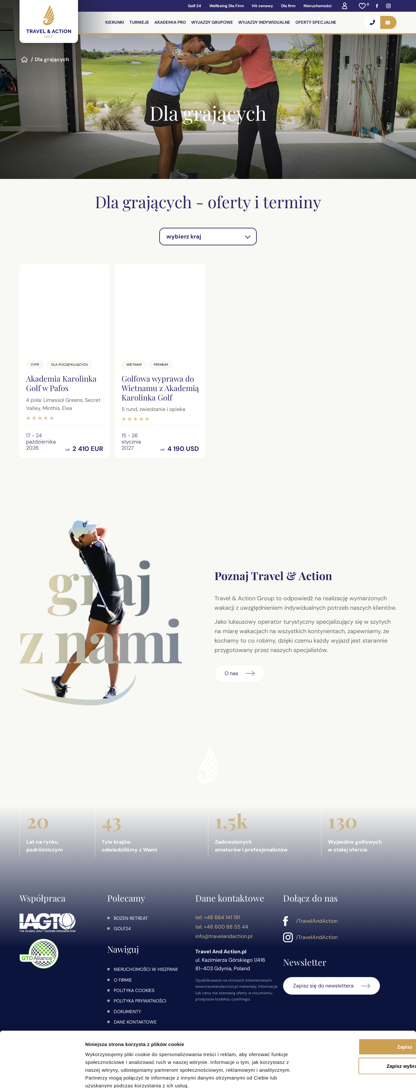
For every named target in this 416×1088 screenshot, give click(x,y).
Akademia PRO (170, 22)
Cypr (35, 364)
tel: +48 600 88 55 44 (221, 926)
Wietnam (133, 364)
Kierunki (115, 22)
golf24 (122, 929)
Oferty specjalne (316, 22)
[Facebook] (377, 6)
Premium (161, 364)
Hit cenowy (262, 5)
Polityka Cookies (134, 990)
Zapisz (362, 1010)
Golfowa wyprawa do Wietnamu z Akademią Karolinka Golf (160, 387)
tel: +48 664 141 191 (217, 917)
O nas (231, 673)
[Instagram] (388, 6)
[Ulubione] (362, 6)
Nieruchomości (318, 5)
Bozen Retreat (131, 918)
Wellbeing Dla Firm (226, 5)
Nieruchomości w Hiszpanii (145, 969)
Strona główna (24, 59)
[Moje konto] (344, 6)
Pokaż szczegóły (346, 1075)
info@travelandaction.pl (224, 936)
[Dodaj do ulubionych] (102, 272)
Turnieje (140, 22)
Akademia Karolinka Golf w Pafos (61, 383)
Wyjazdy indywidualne (265, 22)
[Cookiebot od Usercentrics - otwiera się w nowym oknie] (42, 1075)
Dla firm (288, 5)
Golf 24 (194, 5)
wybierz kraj (183, 236)
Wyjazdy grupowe (212, 22)
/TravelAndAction (317, 921)
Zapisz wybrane (362, 1029)
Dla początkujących (69, 364)
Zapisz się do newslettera (323, 985)
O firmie (123, 980)
